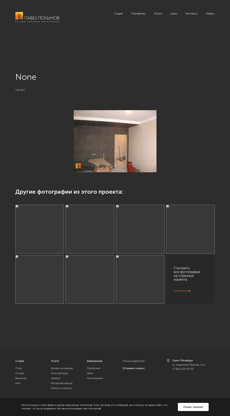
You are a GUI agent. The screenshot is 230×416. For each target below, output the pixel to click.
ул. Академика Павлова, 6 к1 (188, 364)
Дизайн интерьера (62, 368)
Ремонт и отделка (61, 388)
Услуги (158, 13)
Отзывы (19, 373)
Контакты (191, 13)
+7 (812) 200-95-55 (182, 368)
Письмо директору (134, 361)
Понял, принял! (193, 407)
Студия (118, 13)
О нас (18, 368)
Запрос (210, 13)
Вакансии (20, 378)
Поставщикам (95, 378)
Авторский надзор (62, 383)
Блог (18, 383)
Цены (173, 13)
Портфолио (138, 13)
